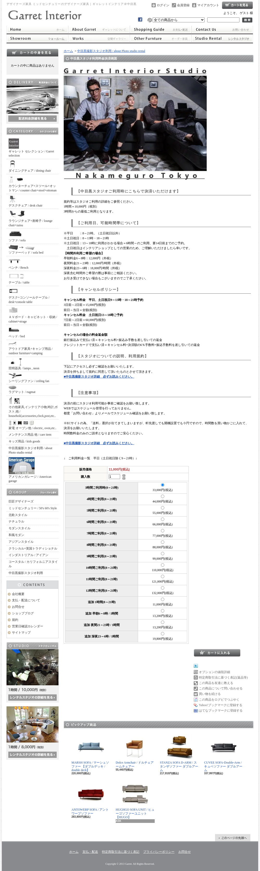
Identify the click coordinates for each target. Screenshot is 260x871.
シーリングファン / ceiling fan (29, 378)
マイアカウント (208, 5)
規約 (15, 620)
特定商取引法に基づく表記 (120, 852)
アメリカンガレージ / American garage (30, 470)
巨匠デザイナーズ (21, 501)
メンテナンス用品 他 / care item (30, 434)
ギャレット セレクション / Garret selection (31, 148)
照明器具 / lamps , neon (24, 364)
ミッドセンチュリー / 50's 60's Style (33, 508)
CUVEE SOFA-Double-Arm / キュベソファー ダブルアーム (223, 753)
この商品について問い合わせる (221, 688)
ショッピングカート (237, 5)
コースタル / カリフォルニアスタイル (33, 564)
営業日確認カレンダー (27, 626)
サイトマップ (21, 632)
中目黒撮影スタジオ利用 (26, 573)
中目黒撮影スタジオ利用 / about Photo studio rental (30, 450)
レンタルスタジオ (222, 38)
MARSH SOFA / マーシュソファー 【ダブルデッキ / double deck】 (90, 753)
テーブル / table (19, 278)
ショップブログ (23, 613)
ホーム (37, 29)
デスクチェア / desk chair (25, 201)
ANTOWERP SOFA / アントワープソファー (90, 798)
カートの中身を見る (32, 52)
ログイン (163, 5)
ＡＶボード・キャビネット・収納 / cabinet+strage (33, 315)
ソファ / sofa (17, 236)
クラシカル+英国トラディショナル (33, 548)
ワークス (99, 38)
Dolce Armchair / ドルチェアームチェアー (135, 751)
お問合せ (222, 29)
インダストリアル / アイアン (28, 555)
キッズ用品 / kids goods (24, 441)
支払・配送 (90, 852)
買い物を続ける (210, 694)
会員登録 (183, 5)
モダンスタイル (19, 528)
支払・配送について (161, 29)
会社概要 (18, 594)
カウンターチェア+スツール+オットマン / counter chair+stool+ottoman (33, 183)
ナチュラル (16, 521)
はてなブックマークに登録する (221, 710)
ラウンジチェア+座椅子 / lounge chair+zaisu (31, 218)
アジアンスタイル (21, 542)
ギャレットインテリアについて (99, 29)
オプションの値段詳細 (214, 672)
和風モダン (16, 535)
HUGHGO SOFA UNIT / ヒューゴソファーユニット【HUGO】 (135, 800)
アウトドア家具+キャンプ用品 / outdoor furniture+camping (31, 348)
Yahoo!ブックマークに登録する (220, 705)
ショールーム (37, 38)
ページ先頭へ (232, 837)
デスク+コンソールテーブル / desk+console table (29, 295)
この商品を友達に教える (216, 683)
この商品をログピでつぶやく (219, 699)
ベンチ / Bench (18, 263)
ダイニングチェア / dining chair (30, 166)
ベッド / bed (17, 332)
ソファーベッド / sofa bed (26, 249)
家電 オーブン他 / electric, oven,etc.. (32, 425)
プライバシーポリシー (158, 852)
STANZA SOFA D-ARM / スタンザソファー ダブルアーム (179, 753)
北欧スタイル (18, 515)
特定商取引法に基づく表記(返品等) (223, 677)
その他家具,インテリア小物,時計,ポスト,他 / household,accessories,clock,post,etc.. (33, 407)
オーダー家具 (161, 38)
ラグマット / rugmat (22, 389)
